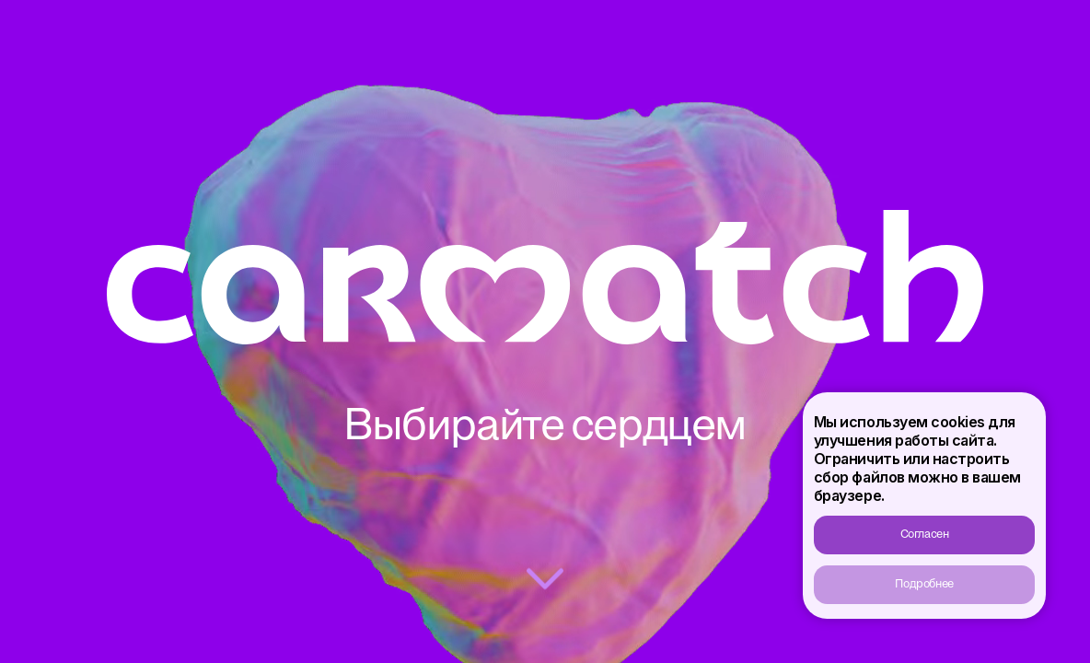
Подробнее (924, 584)
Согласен (924, 535)
